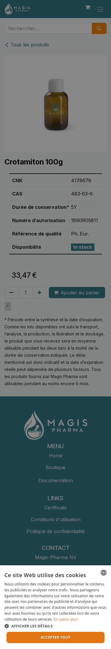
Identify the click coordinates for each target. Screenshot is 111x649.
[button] (55, 625)
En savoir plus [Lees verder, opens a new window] (66, 619)
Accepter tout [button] (55, 637)
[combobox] (104, 573)
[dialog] (55, 607)
